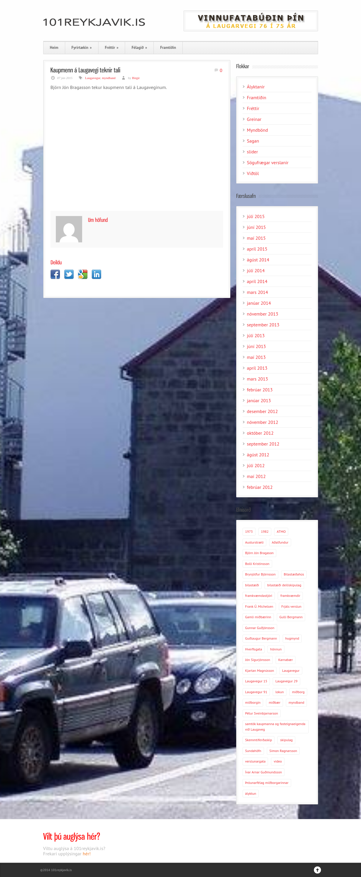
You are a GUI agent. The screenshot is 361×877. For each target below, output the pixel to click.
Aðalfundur (280, 542)
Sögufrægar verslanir (268, 162)
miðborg (298, 692)
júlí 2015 (256, 216)
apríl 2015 (257, 249)
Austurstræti (254, 542)
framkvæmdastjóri (258, 595)
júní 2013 (256, 346)
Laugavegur (92, 78)
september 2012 (263, 444)
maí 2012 (256, 476)
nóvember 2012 (262, 422)
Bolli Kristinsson (257, 563)
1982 (265, 531)
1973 (249, 531)
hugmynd (292, 638)
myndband (108, 78)
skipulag (286, 740)
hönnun (275, 649)
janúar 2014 (259, 303)
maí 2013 (256, 357)
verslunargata (255, 761)
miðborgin (253, 702)
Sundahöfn (253, 750)
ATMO (281, 531)
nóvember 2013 (262, 314)
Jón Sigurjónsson (257, 659)
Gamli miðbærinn (258, 617)
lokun (279, 692)
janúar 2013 (259, 400)
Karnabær (285, 659)
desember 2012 (262, 411)
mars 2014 (257, 292)
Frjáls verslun (291, 606)
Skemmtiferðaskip (258, 740)
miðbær (274, 702)
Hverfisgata (253, 649)
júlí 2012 (256, 465)
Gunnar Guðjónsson (259, 628)
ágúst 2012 (258, 455)
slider (252, 152)
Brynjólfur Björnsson (260, 574)
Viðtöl (253, 173)
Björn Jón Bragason (259, 553)
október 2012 (260, 433)
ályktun (250, 793)
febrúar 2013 (260, 390)
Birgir (136, 78)
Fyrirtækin (82, 47)
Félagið (139, 47)
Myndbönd (257, 130)
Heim (54, 47)
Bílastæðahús (294, 574)
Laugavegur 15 (256, 681)
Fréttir (111, 47)
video (278, 761)
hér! (87, 854)
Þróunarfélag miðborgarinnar (267, 782)
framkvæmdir (290, 595)
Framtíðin (168, 47)
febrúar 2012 (260, 487)
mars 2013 (257, 379)
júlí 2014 (256, 270)
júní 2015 (256, 227)
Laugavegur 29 (286, 681)
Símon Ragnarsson (283, 750)
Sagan (253, 141)
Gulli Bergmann (291, 617)
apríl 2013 (257, 368)
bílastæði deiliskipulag (284, 585)
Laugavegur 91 (256, 692)
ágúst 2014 (258, 260)
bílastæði (252, 585)
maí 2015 (256, 238)
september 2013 (263, 325)
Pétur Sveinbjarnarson (261, 713)
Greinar (254, 119)
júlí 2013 (256, 335)
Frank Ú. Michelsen (259, 606)
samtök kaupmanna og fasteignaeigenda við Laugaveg (275, 727)
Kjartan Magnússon (259, 670)
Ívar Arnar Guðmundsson (263, 772)
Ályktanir (256, 87)
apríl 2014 (257, 281)
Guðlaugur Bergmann (261, 638)
